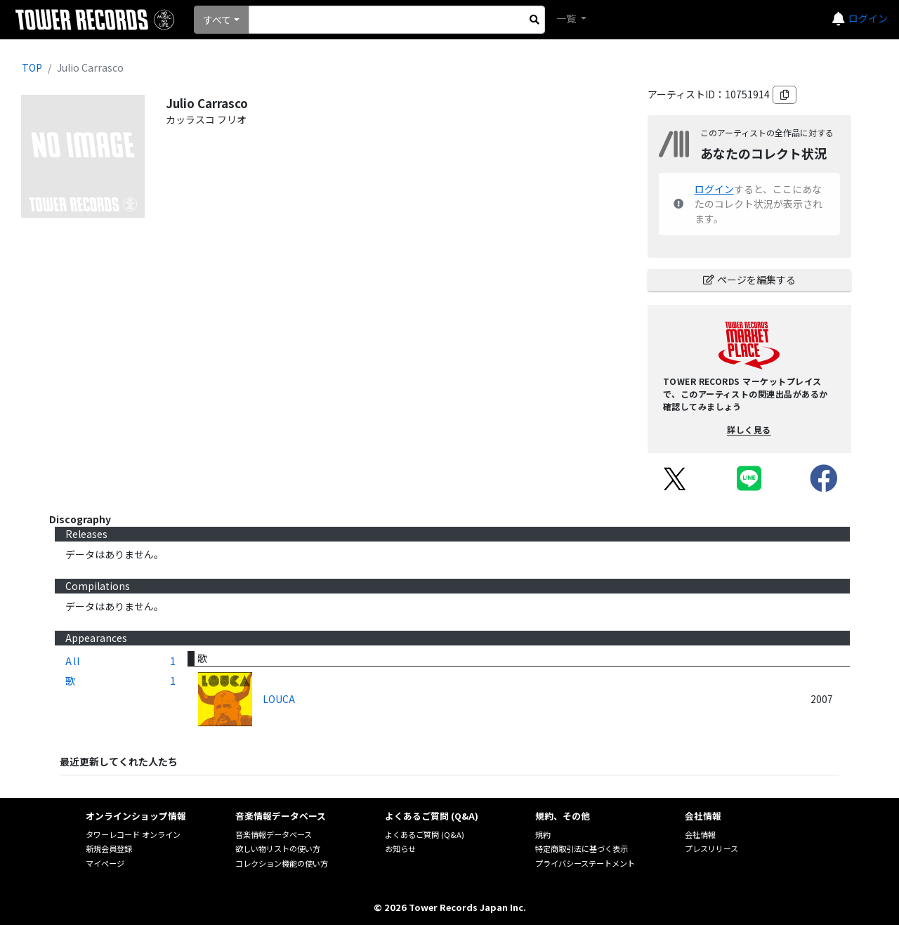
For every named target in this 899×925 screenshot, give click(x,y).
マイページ (105, 863)
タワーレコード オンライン (133, 834)
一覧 (567, 18)
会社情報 (700, 834)
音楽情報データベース (273, 834)
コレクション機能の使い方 (281, 863)
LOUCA (279, 699)
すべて (217, 20)
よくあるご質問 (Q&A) (424, 834)
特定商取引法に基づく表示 (581, 848)
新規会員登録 (109, 848)
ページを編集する (749, 280)
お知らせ (400, 848)
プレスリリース (711, 848)
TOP (32, 67)
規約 (543, 834)
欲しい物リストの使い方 (277, 848)
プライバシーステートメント (585, 863)
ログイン (868, 18)
